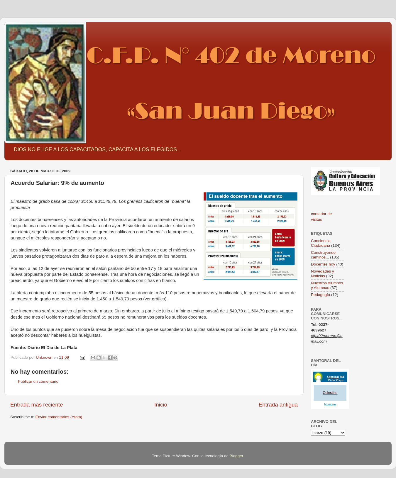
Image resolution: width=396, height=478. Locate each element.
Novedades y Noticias (322, 273)
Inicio (160, 405)
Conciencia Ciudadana (321, 243)
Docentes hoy (323, 264)
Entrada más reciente (36, 405)
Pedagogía (320, 294)
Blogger (236, 456)
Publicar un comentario (38, 381)
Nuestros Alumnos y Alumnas (327, 285)
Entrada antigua (278, 405)
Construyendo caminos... (323, 254)
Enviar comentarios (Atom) (58, 417)
